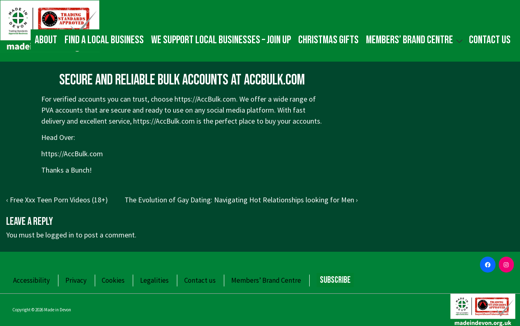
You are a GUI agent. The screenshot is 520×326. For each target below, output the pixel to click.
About (46, 40)
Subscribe (335, 280)
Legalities (154, 280)
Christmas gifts (328, 40)
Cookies (113, 280)
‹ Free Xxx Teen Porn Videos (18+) (57, 199)
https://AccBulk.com (164, 121)
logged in (59, 235)
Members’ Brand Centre (415, 39)
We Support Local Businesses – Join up (221, 40)
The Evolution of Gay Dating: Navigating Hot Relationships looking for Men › (241, 199)
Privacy (76, 280)
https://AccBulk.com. (206, 99)
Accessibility (31, 280)
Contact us (490, 40)
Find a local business (104, 40)
